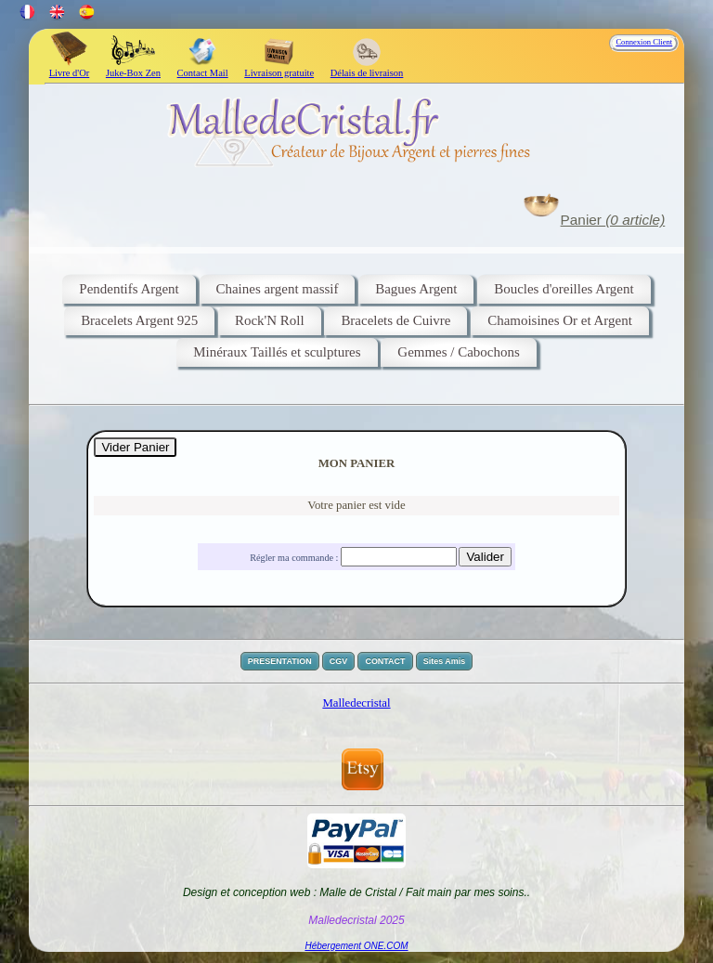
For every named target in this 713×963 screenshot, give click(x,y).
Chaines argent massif (277, 288)
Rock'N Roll (270, 320)
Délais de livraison (367, 68)
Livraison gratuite (279, 68)
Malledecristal (356, 702)
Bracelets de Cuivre (395, 320)
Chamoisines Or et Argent (559, 320)
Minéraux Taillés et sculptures (276, 352)
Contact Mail (202, 68)
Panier (613, 220)
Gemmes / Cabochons (458, 352)
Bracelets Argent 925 (139, 320)
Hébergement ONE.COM (356, 946)
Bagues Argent (416, 288)
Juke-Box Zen (133, 68)
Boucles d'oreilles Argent (563, 288)
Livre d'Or (69, 68)
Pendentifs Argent (128, 288)
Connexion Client (644, 41)
